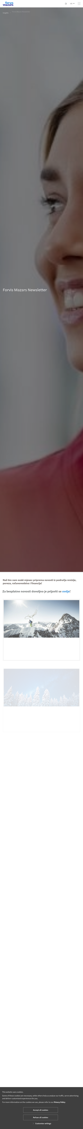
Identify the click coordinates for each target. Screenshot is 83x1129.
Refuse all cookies (40, 1117)
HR (71, 3)
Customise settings (41, 1123)
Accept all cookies (40, 1110)
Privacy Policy (59, 1102)
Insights (5, 12)
